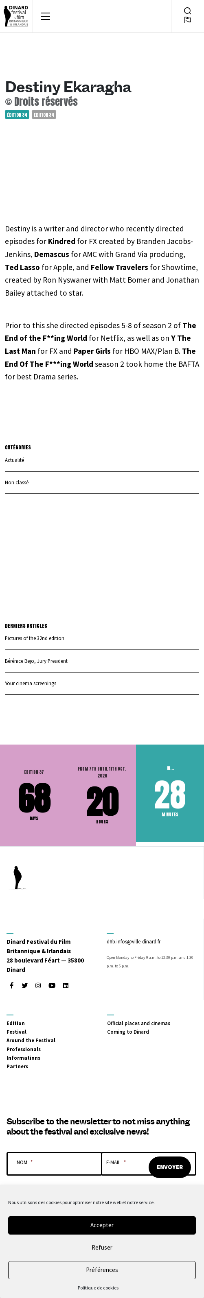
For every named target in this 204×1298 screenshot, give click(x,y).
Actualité (14, 460)
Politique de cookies (98, 1288)
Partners (17, 1066)
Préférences (102, 1270)
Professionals (24, 1049)
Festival (16, 1031)
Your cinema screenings (30, 683)
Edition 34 (44, 114)
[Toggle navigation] (45, 16)
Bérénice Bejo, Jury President (36, 661)
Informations (23, 1057)
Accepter (102, 1225)
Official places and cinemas (138, 1023)
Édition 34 (17, 114)
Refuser (102, 1247)
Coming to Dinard (128, 1031)
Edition (16, 1023)
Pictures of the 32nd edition (34, 638)
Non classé (17, 482)
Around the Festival (31, 1040)
